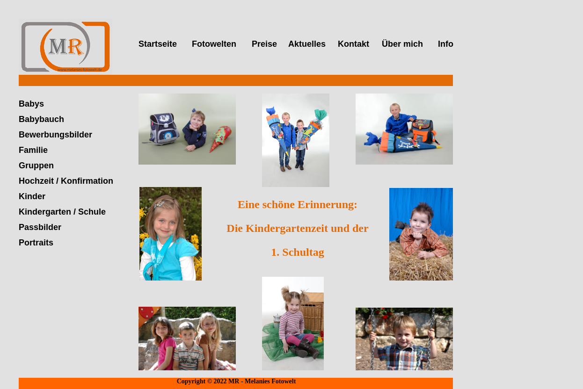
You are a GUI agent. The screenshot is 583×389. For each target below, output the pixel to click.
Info (445, 44)
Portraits (36, 242)
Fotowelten (214, 44)
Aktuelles (307, 44)
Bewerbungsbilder (55, 134)
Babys (31, 103)
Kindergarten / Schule (62, 211)
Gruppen (36, 165)
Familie (33, 150)
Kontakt (353, 44)
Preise (264, 44)
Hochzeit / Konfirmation (66, 181)
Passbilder (40, 227)
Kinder (32, 196)
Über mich (402, 44)
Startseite (157, 44)
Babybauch (41, 119)
